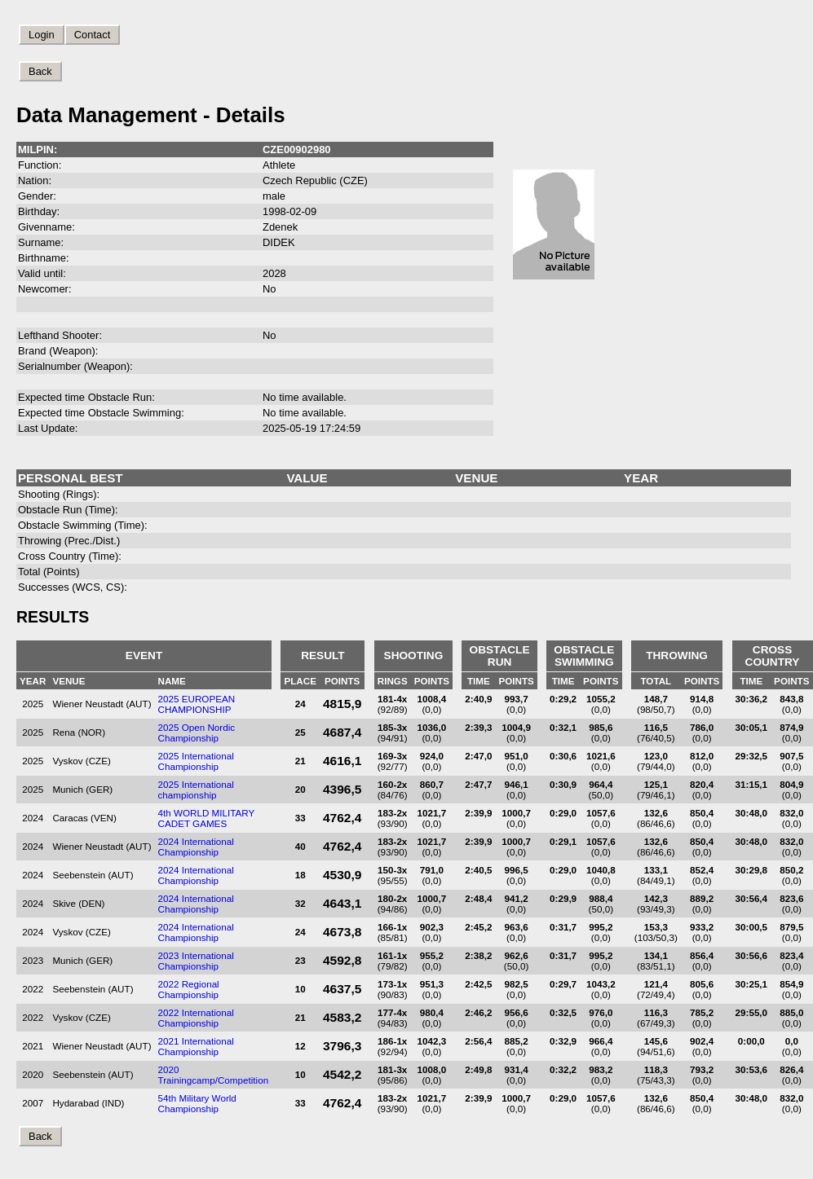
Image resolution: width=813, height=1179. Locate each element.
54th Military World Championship (197, 1103)
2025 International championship (196, 789)
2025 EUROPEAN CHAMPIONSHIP (197, 704)
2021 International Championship (196, 1046)
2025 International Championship (196, 761)
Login (42, 35)
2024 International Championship (196, 846)
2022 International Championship (196, 1017)
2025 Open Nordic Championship (197, 732)
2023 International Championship (196, 960)
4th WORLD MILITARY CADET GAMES (206, 818)
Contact (92, 35)
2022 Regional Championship (188, 989)
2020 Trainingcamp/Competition (213, 1074)
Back (40, 71)
